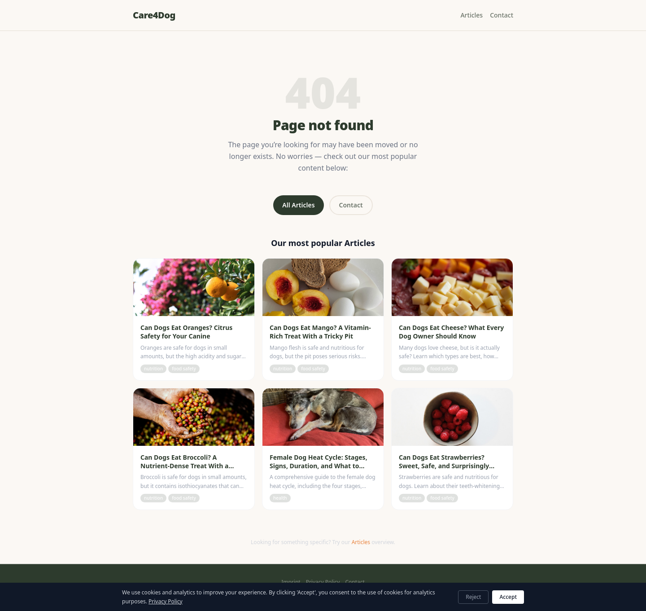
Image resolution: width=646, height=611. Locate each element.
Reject (473, 597)
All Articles (298, 205)
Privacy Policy (323, 582)
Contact (501, 15)
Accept (508, 597)
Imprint (290, 582)
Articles (471, 15)
